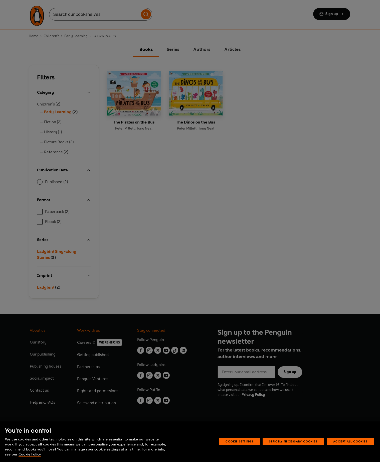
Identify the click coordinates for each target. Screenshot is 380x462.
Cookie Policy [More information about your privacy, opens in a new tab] (30, 454)
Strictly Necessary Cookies (293, 441)
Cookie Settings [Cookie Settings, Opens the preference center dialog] (240, 441)
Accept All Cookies (350, 441)
